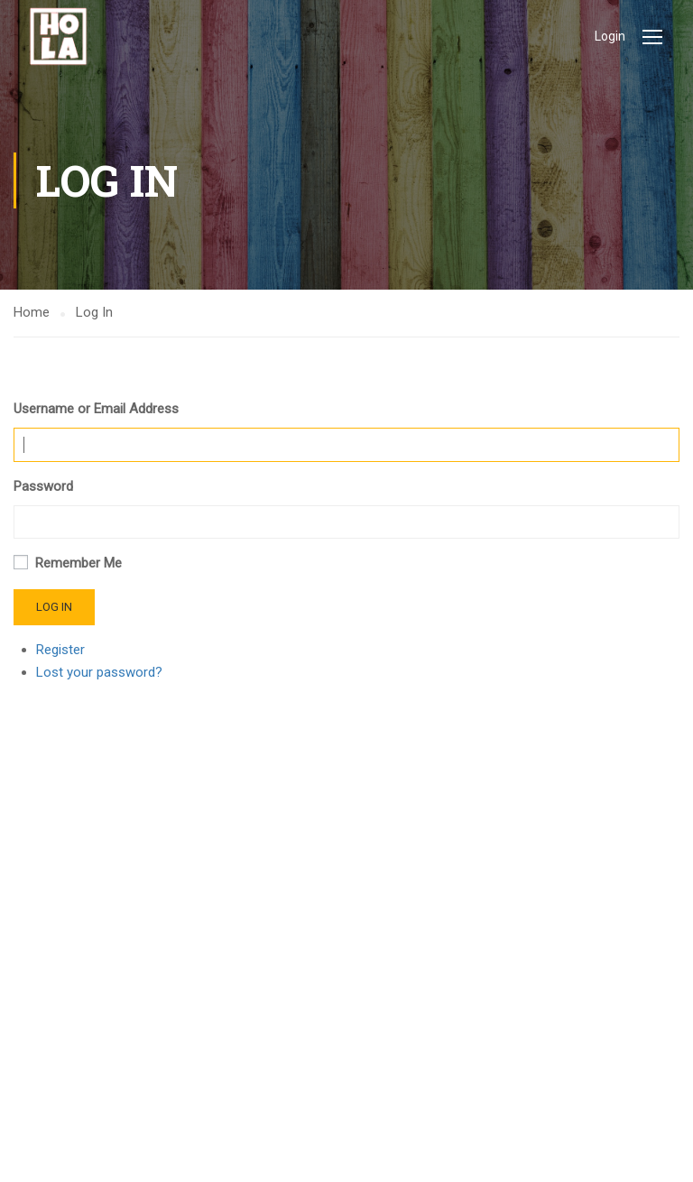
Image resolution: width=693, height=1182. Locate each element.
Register (60, 650)
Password (43, 487)
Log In (54, 607)
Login (610, 36)
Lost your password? (99, 673)
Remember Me (78, 564)
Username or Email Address (96, 410)
